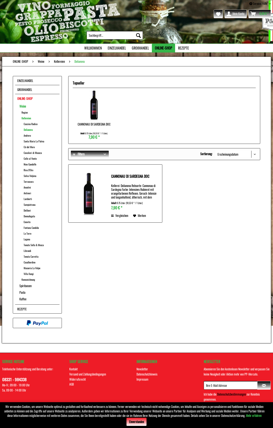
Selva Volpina (30, 176)
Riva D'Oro (28, 170)
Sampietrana (29, 204)
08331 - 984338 (14, 379)
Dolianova (28, 129)
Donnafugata (29, 216)
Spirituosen (25, 285)
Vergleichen (119, 215)
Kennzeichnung (28, 279)
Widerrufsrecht (77, 379)
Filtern (78, 154)
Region (25, 112)
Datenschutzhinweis (146, 374)
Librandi (27, 251)
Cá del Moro (29, 147)
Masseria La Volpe (32, 268)
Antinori (27, 193)
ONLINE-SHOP (25, 98)
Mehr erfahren (253, 415)
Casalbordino (29, 262)
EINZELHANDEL (25, 80)
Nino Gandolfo (30, 164)
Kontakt (73, 369)
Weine (22, 106)
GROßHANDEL (24, 89)
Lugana (27, 239)
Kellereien (26, 118)
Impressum (142, 379)
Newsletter (142, 369)
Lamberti (28, 199)
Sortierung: (206, 154)
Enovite (27, 222)
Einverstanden (136, 421)
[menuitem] (115, 35)
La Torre (27, 233)
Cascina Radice (31, 124)
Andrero (27, 135)
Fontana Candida (31, 227)
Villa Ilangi (29, 274)
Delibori (27, 210)
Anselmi (27, 187)
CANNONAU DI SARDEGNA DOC (94, 124)
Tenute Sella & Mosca (34, 245)
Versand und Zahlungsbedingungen (87, 374)
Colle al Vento (30, 158)
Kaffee (22, 299)
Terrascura (28, 181)
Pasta (22, 292)
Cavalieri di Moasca (33, 153)
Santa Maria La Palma (34, 141)
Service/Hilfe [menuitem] (258, 3)
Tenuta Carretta (31, 256)
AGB (71, 384)
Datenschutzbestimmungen (231, 394)
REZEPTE (22, 309)
